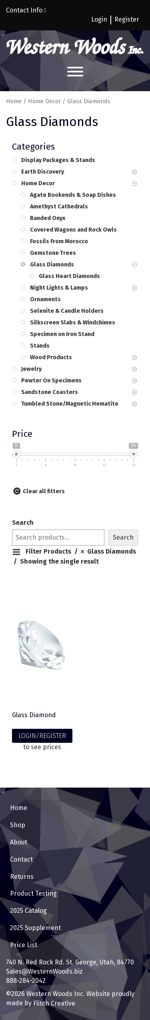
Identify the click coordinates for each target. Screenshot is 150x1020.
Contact (21, 859)
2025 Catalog (28, 910)
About (18, 842)
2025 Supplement (35, 928)
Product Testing (33, 893)
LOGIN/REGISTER (42, 736)
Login (99, 19)
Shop (17, 825)
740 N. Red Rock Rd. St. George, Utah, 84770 (70, 962)
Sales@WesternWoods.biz (44, 971)
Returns (22, 876)
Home (14, 101)
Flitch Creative (53, 1003)
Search (23, 522)
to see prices (42, 747)
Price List (23, 945)
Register (126, 19)
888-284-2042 (26, 980)
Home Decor (44, 101)
